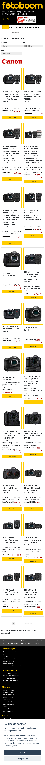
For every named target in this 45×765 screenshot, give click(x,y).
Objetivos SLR (8, 692)
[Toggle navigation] (5, 27)
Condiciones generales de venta (10, 642)
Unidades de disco (10, 673)
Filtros (5, 706)
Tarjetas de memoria (11, 676)
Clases (24, 43)
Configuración (22, 759)
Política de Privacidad (25, 642)
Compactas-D (8, 661)
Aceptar (22, 752)
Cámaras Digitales (9, 649)
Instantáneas (8, 663)
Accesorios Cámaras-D (12, 666)
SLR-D (5, 654)
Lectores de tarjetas (10, 680)
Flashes (5, 715)
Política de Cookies (39, 642)
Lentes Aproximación (11, 709)
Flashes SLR (7, 718)
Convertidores (8, 704)
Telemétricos (8, 697)
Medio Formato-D (9, 652)
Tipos (3, 50)
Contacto (37, 27)
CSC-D (22, 38)
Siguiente (28, 623)
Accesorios (7, 683)
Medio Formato (8, 690)
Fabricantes (27, 27)
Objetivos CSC (8, 695)
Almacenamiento (9, 670)
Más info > (12, 117)
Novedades (16, 27)
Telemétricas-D (9, 659)
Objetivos (6, 687)
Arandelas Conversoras (12, 702)
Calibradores (8, 711)
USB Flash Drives (9, 678)
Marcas (4, 43)
